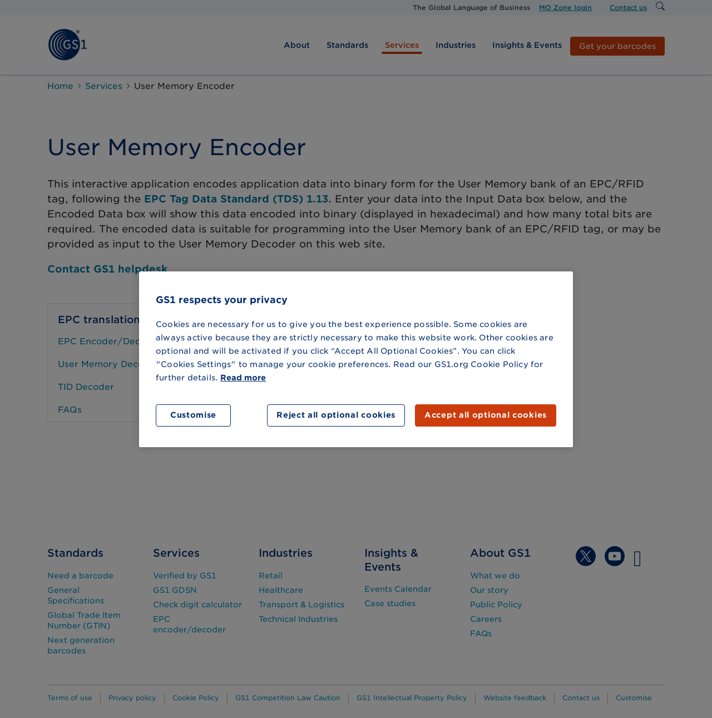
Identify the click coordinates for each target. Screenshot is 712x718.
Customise (193, 414)
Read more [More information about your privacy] (243, 377)
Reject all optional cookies (335, 414)
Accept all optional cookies (485, 414)
